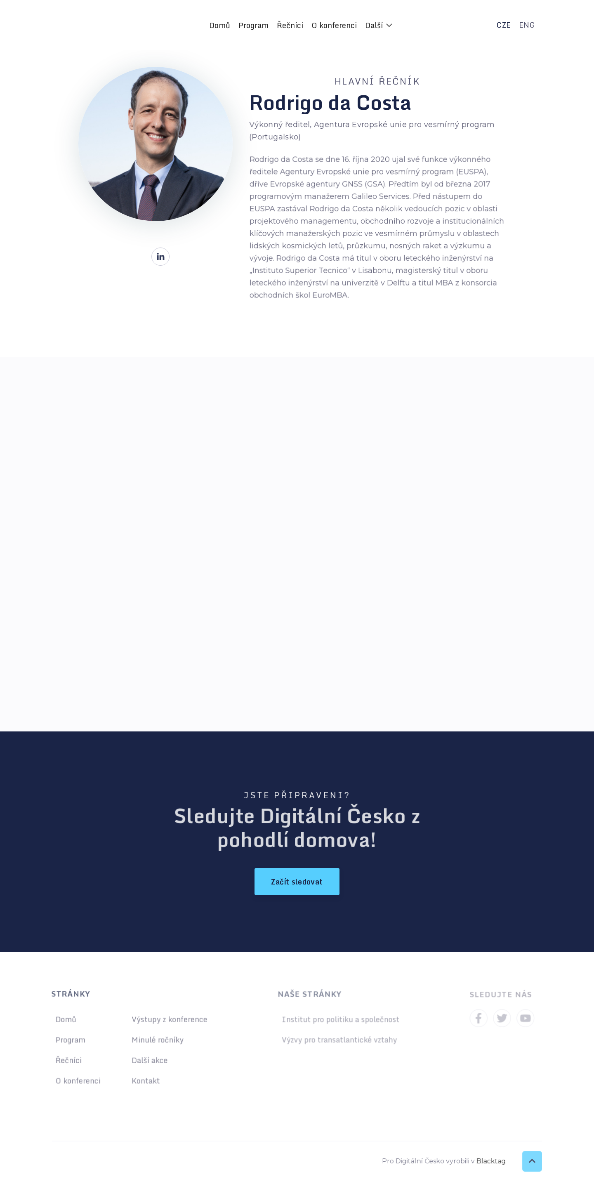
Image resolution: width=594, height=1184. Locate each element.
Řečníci (290, 25)
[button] (378, 25)
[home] (110, 25)
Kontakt (145, 1080)
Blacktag (487, 1161)
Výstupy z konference (168, 1020)
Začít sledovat (297, 881)
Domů (219, 25)
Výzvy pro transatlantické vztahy (339, 1040)
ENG (527, 25)
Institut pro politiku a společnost (340, 1020)
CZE (503, 25)
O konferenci (334, 25)
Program (253, 25)
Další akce (149, 1060)
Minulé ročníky (157, 1040)
